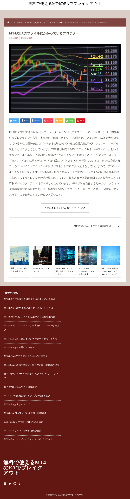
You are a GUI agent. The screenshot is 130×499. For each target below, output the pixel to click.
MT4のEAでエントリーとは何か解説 (22, 430)
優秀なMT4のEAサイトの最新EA (20, 387)
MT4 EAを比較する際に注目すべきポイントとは (28, 308)
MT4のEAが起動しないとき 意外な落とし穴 (27, 395)
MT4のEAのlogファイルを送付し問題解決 (25, 413)
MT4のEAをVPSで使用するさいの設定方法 (26, 356)
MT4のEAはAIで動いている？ (19, 347)
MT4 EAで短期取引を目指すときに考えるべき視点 (29, 299)
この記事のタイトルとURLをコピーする (65, 208)
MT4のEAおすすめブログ (17, 404)
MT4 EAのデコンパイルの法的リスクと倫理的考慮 (29, 317)
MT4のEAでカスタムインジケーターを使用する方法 (30, 339)
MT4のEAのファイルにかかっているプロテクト (28, 439)
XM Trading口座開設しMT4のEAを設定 (23, 422)
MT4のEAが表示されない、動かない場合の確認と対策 (31, 365)
